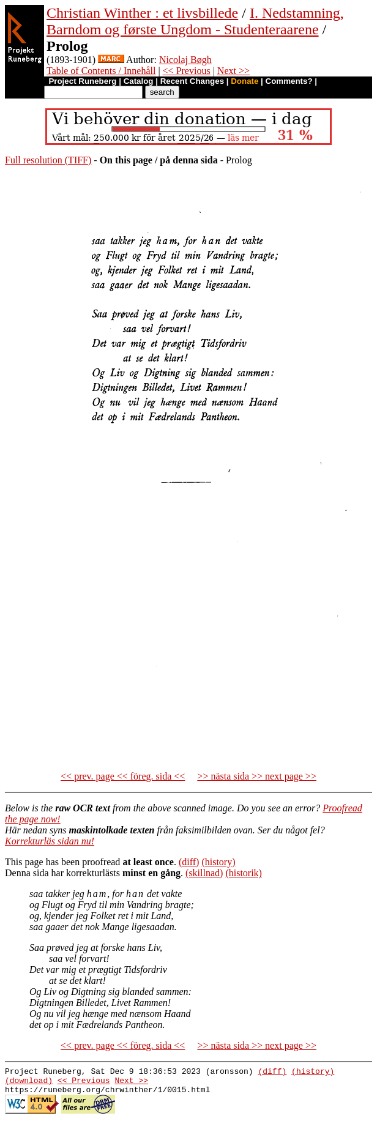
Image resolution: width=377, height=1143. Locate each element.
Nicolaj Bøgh (185, 59)
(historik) (243, 873)
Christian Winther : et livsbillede (142, 13)
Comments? (289, 81)
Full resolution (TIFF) (48, 160)
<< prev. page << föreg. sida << (123, 776)
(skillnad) (204, 873)
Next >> (233, 70)
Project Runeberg (82, 81)
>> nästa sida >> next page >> (256, 776)
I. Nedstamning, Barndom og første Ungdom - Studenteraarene (195, 21)
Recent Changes (192, 81)
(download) (29, 1083)
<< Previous (187, 70)
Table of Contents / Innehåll (101, 70)
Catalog (139, 81)
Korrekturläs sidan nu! (49, 841)
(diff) (189, 862)
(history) (218, 862)
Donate (244, 81)
